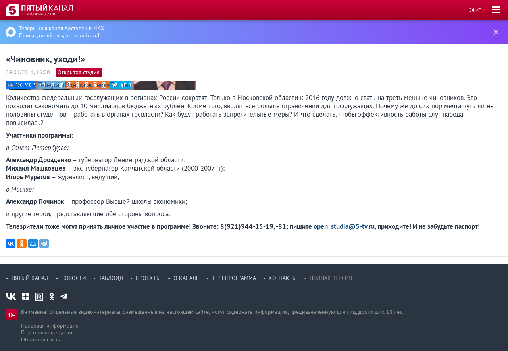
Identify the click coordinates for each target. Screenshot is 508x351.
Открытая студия (79, 72)
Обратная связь (40, 339)
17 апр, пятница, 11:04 (38, 14)
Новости (73, 278)
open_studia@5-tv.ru (344, 226)
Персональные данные (49, 332)
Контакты (283, 278)
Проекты (148, 278)
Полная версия (331, 278)
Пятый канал (30, 278)
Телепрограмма (234, 278)
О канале (186, 278)
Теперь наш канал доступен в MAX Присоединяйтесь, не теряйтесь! (61, 32)
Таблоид (111, 278)
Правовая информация (50, 325)
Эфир (475, 10)
